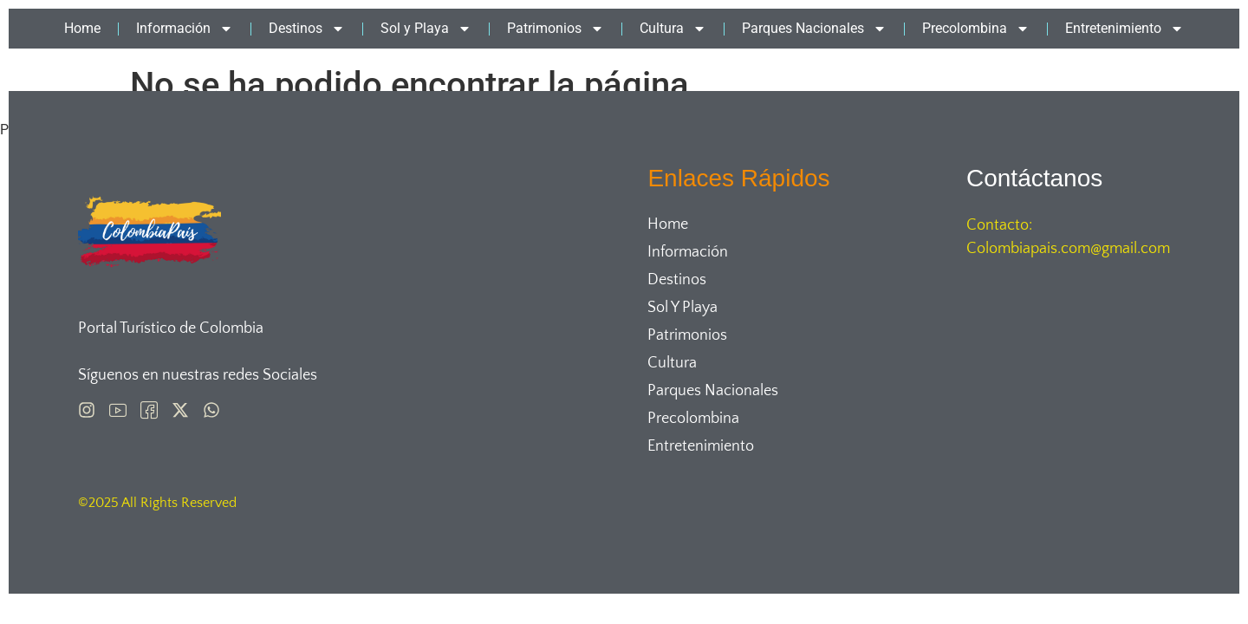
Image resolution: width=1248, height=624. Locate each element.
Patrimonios (555, 28)
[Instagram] (86, 410)
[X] (180, 410)
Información (184, 28)
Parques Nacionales (814, 28)
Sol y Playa (425, 28)
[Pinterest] (118, 410)
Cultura (673, 28)
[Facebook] (149, 410)
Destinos (307, 28)
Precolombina (976, 28)
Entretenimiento (1124, 28)
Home (82, 28)
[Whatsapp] (211, 410)
